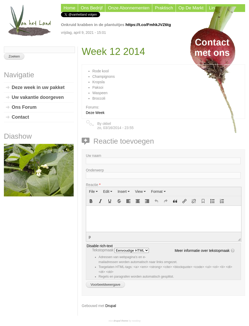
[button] (91, 201)
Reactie (93, 185)
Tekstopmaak (103, 250)
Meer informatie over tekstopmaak (202, 250)
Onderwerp (95, 170)
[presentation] (93, 191)
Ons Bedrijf (91, 7)
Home (69, 7)
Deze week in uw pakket (38, 87)
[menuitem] (93, 191)
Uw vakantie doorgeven (38, 97)
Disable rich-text (100, 246)
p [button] (90, 237)
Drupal (110, 306)
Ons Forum (24, 107)
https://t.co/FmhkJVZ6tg (148, 24)
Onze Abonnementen (128, 7)
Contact (20, 117)
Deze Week (95, 113)
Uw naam (93, 156)
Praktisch (164, 7)
